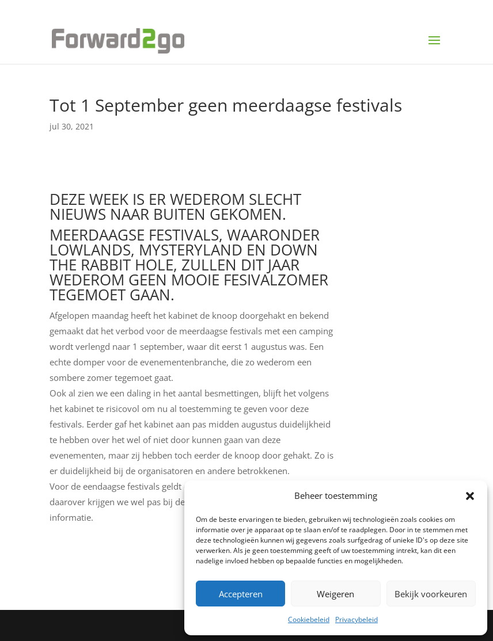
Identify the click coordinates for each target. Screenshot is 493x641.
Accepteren (241, 594)
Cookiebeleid (308, 619)
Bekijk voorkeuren (431, 594)
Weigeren (335, 594)
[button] (470, 496)
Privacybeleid (356, 619)
